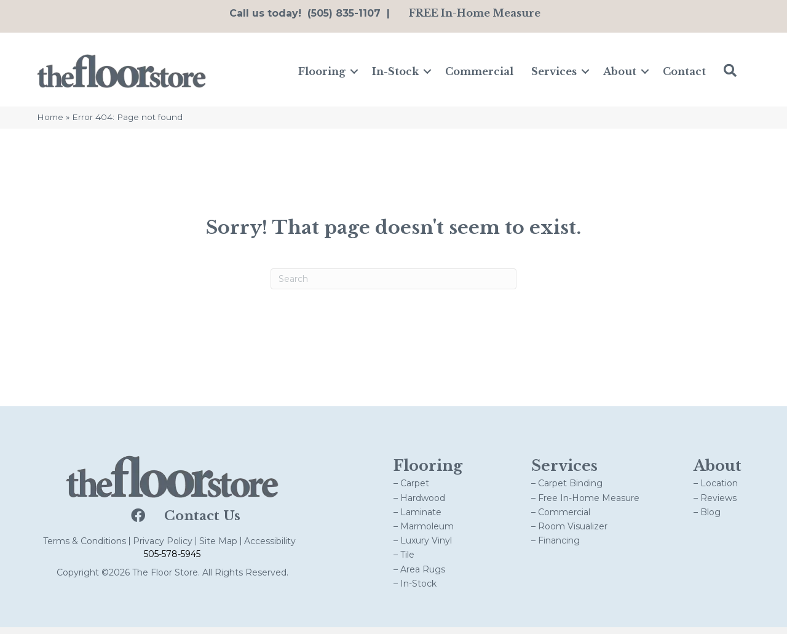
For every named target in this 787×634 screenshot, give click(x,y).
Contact (684, 74)
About (619, 74)
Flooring (322, 74)
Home (50, 124)
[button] (354, 74)
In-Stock (395, 74)
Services (554, 74)
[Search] (393, 285)
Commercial (479, 74)
